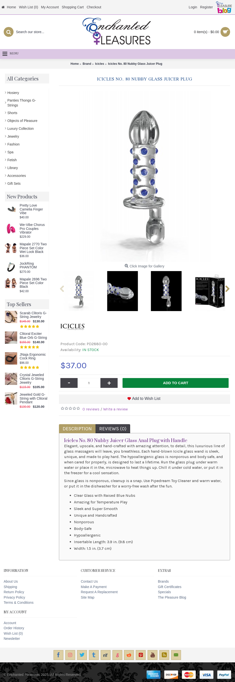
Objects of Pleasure (22, 121)
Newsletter (12, 639)
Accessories (16, 176)
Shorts (12, 113)
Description (77, 429)
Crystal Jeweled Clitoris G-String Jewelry (32, 378)
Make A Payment (94, 587)
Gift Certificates (169, 587)
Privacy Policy (14, 597)
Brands (163, 581)
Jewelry (13, 136)
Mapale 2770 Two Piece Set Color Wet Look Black (33, 248)
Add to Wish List (146, 398)
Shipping (10, 587)
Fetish (12, 160)
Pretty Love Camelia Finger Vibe (31, 209)
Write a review (115, 409)
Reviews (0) (112, 429)
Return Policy (14, 592)
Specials (164, 592)
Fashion (13, 144)
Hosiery (13, 93)
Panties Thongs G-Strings (21, 102)
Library (12, 168)
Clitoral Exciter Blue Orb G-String (33, 335)
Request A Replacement (99, 592)
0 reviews (91, 409)
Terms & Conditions (18, 602)
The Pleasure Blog (172, 597)
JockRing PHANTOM (28, 265)
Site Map (87, 597)
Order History (14, 628)
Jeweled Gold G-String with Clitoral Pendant (33, 398)
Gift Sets (14, 183)
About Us (11, 581)
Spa (10, 152)
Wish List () (13, 633)
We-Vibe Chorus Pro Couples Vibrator (32, 228)
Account (10, 623)
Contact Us (89, 581)
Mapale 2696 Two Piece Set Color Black (33, 283)
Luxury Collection (20, 129)
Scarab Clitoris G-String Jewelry (33, 315)
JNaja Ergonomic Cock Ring (33, 356)
